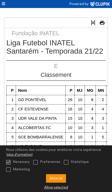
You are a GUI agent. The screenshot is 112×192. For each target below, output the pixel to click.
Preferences (46, 162)
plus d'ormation (19, 154)
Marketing (18, 169)
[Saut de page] (93, 22)
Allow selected (56, 187)
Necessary (18, 162)
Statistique (76, 162)
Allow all (56, 178)
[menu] (3, 4)
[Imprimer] (102, 22)
